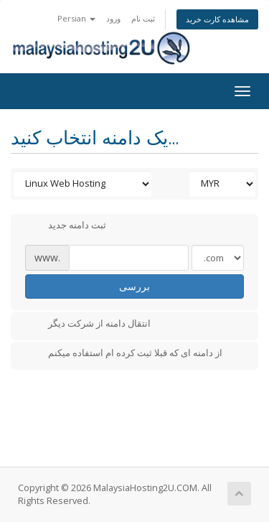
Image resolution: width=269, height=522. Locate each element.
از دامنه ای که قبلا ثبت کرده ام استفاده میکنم (123, 354)
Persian (76, 18)
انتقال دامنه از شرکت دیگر (88, 324)
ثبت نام (143, 18)
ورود (113, 18)
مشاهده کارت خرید (217, 19)
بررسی (134, 286)
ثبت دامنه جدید (65, 226)
